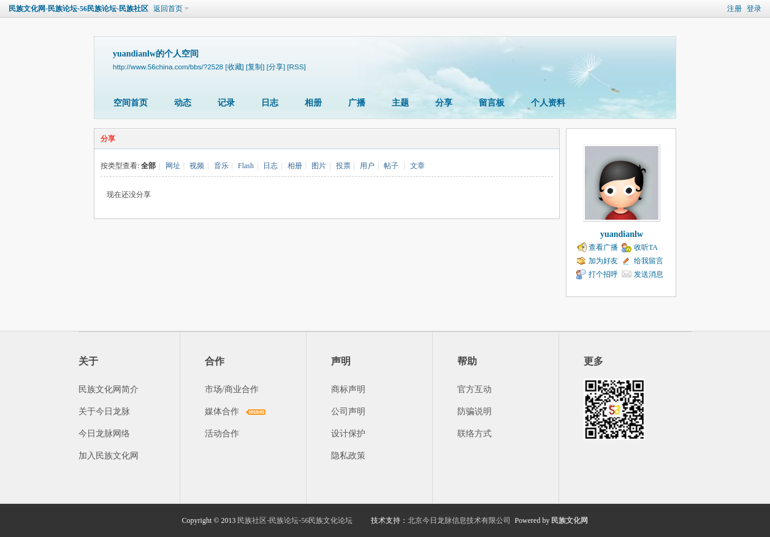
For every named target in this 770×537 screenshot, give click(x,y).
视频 (196, 165)
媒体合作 (222, 411)
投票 (343, 165)
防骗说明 (474, 411)
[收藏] (234, 67)
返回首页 (168, 8)
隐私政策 (348, 455)
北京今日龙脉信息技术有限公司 (459, 520)
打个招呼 (603, 274)
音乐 (221, 165)
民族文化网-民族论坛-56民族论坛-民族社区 (78, 8)
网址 (173, 165)
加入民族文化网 (108, 455)
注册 (734, 8)
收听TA (646, 247)
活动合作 (222, 433)
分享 (443, 102)
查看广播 (603, 247)
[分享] (276, 67)
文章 (417, 165)
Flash (246, 165)
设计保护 (348, 433)
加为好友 (603, 261)
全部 (148, 165)
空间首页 (130, 102)
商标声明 (348, 389)
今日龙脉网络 (104, 433)
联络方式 (474, 433)
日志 (269, 102)
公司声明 (348, 411)
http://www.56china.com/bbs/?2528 (168, 67)
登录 (754, 8)
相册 (313, 102)
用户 (367, 165)
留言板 (492, 102)
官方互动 (474, 389)
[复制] (255, 67)
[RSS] (296, 67)
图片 (318, 165)
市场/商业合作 (232, 389)
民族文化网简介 (108, 389)
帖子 (391, 165)
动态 (182, 102)
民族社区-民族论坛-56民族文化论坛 (295, 520)
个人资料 (548, 102)
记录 (226, 102)
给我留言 (648, 261)
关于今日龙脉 (104, 411)
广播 (356, 102)
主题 (400, 102)
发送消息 (648, 274)
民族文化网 (569, 520)
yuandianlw (621, 234)
